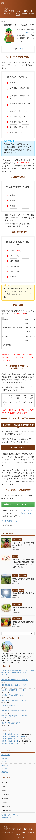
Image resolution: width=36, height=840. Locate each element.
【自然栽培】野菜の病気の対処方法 (13, 710)
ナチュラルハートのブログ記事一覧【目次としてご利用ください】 (23, 545)
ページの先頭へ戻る (9, 521)
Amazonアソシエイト (7, 817)
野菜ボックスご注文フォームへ (17, 504)
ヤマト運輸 (26, 32)
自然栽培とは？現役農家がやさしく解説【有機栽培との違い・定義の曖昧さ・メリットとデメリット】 (17, 672)
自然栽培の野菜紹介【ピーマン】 (12, 690)
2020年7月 (5, 762)
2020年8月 (5, 758)
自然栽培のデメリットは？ (10, 705)
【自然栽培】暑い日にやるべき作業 (13, 685)
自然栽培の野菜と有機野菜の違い (12, 695)
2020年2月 (5, 772)
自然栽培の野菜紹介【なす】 (11, 723)
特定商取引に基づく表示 (8, 814)
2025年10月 (5, 755)
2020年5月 (5, 768)
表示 (21, 49)
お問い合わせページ (26, 513)
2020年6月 (5, 765)
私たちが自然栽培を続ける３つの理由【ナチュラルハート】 (17, 717)
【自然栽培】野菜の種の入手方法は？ (14, 700)
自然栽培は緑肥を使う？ (9, 734)
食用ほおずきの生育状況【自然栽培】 (14, 680)
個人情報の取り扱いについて (9, 816)
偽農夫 (23, 736)
